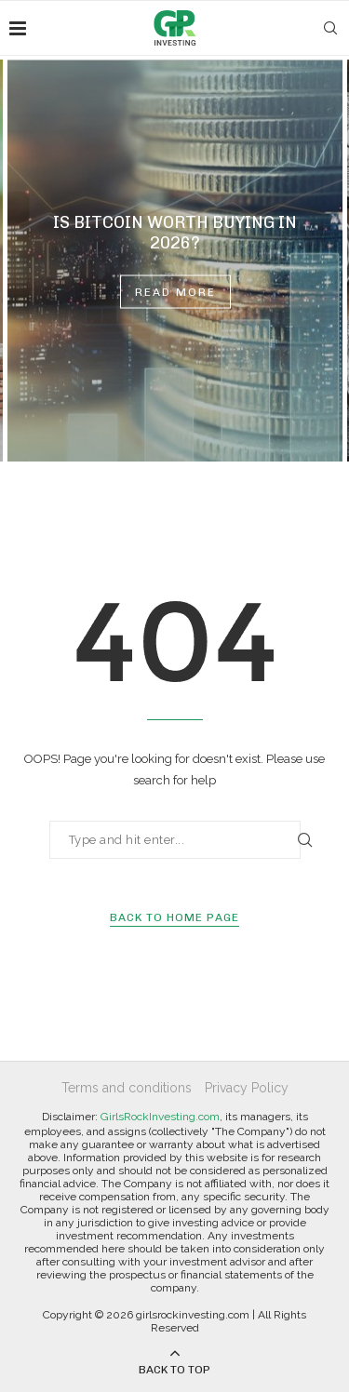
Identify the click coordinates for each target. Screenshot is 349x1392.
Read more (175, 292)
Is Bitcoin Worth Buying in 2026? (175, 232)
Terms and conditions (126, 1087)
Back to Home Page (174, 917)
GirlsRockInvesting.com (160, 1116)
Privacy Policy (247, 1087)
